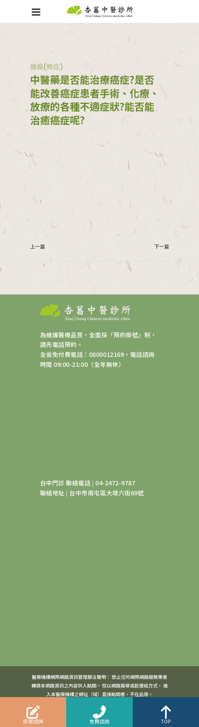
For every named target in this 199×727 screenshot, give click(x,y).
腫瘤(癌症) (46, 66)
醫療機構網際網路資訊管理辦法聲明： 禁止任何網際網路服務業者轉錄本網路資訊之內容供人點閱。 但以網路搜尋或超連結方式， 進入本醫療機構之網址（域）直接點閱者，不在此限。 (99, 685)
